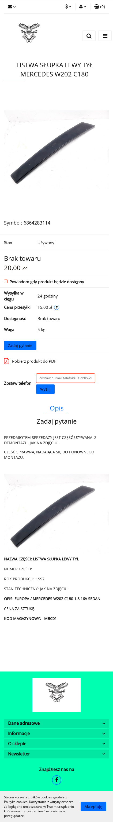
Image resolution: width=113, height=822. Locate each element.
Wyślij (45, 389)
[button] (99, 6)
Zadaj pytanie (20, 345)
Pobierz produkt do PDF (30, 361)
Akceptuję (93, 806)
